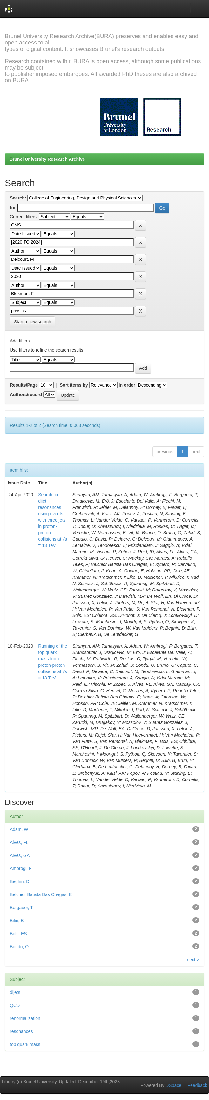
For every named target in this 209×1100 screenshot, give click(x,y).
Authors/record (26, 394)
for (13, 207)
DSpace (173, 1085)
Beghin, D (19, 881)
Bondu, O (19, 946)
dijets (15, 992)
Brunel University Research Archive (47, 159)
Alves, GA (20, 855)
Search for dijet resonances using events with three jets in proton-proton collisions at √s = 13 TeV (52, 520)
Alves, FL (19, 842)
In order (127, 385)
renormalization (25, 1018)
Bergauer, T (21, 907)
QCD (15, 1005)
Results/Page (24, 385)
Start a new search (32, 321)
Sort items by (74, 385)
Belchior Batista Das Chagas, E (41, 894)
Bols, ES (18, 933)
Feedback (197, 1085)
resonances (21, 1031)
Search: (18, 197)
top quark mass (25, 1044)
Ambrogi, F (20, 868)
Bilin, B (17, 920)
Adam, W (19, 829)
